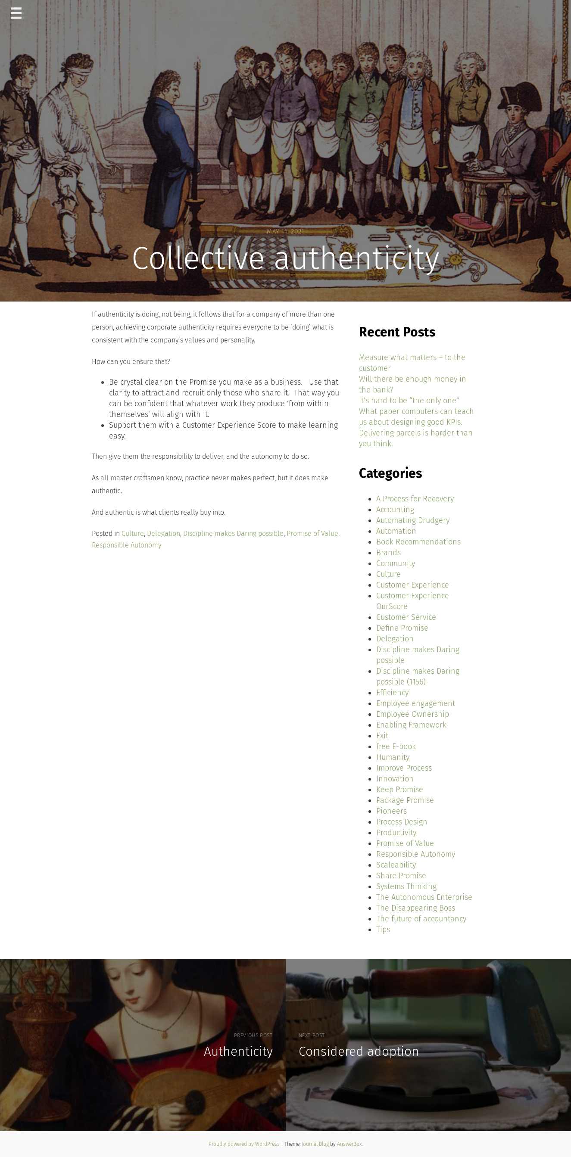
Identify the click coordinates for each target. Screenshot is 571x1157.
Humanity (392, 757)
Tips (383, 929)
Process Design (401, 822)
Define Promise (402, 628)
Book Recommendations (418, 542)
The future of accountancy (421, 919)
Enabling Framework (411, 725)
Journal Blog (316, 1144)
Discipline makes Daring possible (233, 533)
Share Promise (401, 875)
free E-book (396, 746)
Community (395, 563)
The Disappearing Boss (415, 908)
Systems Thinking (406, 886)
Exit (382, 735)
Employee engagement (415, 703)
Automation (396, 531)
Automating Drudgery (412, 520)
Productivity (396, 832)
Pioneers (391, 811)
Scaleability (396, 865)
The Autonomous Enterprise (424, 897)
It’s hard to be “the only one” (409, 400)
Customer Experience (412, 585)
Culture (133, 533)
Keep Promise (399, 789)
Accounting (395, 509)
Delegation (163, 533)
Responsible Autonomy (126, 545)
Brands (388, 552)
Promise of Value (312, 533)
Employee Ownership (412, 714)
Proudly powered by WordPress (245, 1144)
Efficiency (392, 692)
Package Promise (405, 800)
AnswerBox (349, 1144)
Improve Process (404, 768)
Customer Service (406, 617)
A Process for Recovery (415, 499)
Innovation (395, 779)
